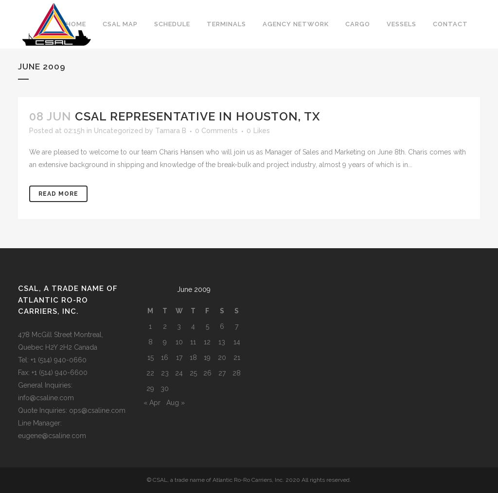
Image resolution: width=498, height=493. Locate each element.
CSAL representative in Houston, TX (197, 116)
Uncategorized (118, 131)
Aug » (175, 403)
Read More (58, 193)
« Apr (151, 403)
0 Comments (216, 131)
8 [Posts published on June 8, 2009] (150, 342)
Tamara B (170, 131)
